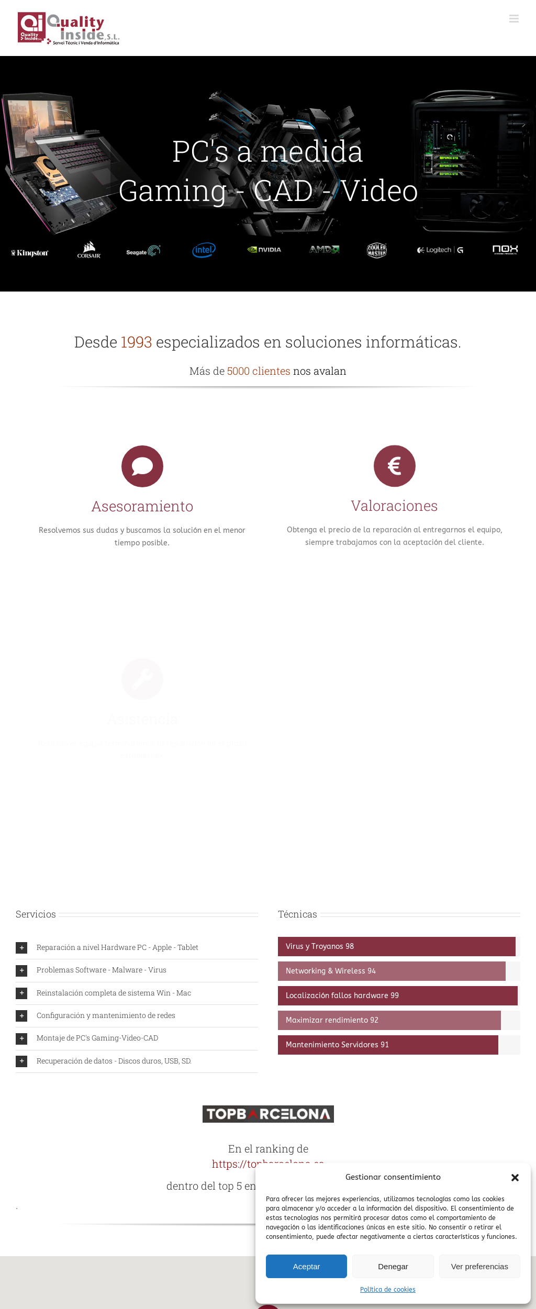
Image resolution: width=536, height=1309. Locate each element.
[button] (515, 1177)
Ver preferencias (479, 1266)
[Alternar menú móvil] (514, 18)
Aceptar (306, 1266)
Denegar (393, 1266)
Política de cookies (388, 1289)
